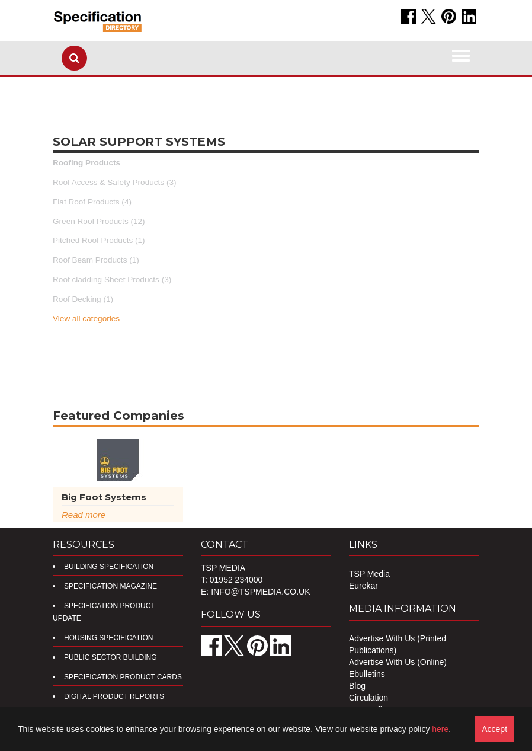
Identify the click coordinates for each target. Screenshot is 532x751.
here (440, 729)
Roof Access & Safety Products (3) (115, 182)
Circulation (368, 697)
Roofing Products (86, 162)
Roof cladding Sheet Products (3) (112, 279)
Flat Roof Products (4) (92, 201)
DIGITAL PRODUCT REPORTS (114, 696)
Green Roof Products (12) (99, 221)
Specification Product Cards (123, 677)
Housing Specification (108, 638)
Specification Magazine (110, 586)
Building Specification (108, 567)
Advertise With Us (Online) (398, 662)
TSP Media (369, 574)
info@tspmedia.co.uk (260, 591)
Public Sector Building (110, 657)
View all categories (86, 318)
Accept (494, 729)
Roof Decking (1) (83, 299)
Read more (83, 515)
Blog (357, 686)
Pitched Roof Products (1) (99, 240)
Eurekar (363, 585)
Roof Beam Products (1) (96, 259)
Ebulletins (367, 674)
